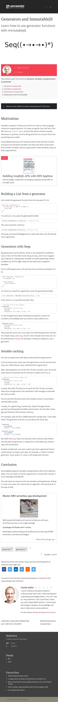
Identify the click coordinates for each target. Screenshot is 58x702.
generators (21, 549)
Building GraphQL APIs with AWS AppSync (28, 176)
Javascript (7, 549)
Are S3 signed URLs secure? (16, 690)
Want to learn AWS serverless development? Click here (26, 106)
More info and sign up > (45, 539)
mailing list (42, 578)
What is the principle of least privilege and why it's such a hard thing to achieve (30, 683)
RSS (9, 659)
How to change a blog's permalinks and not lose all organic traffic (28, 687)
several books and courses (44, 612)
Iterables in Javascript (12, 89)
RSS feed (19, 581)
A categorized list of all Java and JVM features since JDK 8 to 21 (27, 679)
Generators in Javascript (13, 92)
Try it (46, 200)
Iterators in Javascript (12, 86)
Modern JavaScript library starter (18, 676)
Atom (9, 662)
